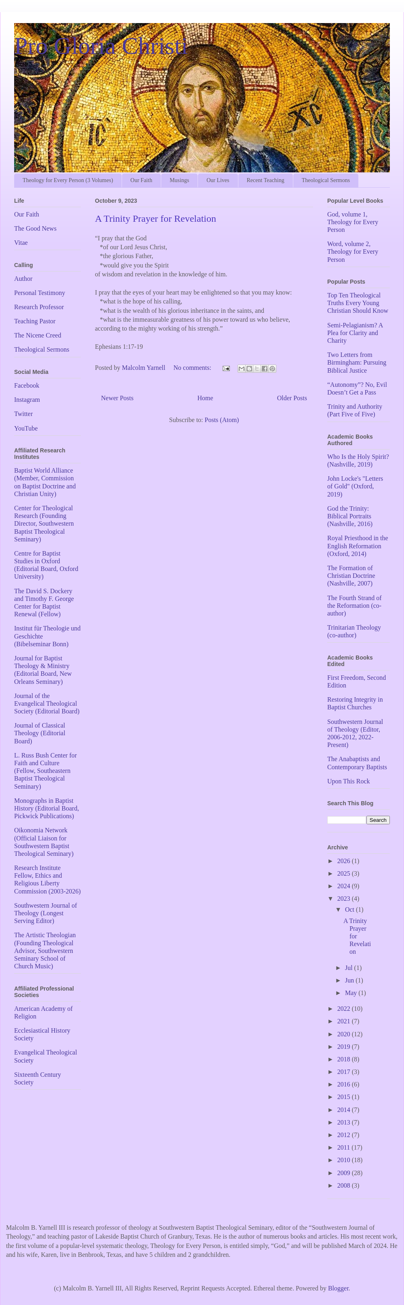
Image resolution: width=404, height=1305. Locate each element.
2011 (344, 1147)
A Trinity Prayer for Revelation (155, 218)
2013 (344, 1122)
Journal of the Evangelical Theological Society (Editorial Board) (47, 703)
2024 (344, 886)
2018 (344, 1059)
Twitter (23, 413)
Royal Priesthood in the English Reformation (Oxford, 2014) (357, 546)
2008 (344, 1185)
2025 (344, 873)
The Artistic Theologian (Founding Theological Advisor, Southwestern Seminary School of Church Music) (45, 951)
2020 (344, 1034)
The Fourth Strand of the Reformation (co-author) (354, 605)
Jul (349, 967)
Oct (350, 909)
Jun (350, 980)
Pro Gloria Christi (101, 45)
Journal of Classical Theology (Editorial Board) (39, 733)
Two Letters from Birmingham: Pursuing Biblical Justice (356, 362)
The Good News (35, 228)
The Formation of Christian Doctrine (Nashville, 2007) (351, 575)
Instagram (27, 399)
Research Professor (39, 306)
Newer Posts (117, 398)
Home (205, 398)
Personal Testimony (39, 292)
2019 (344, 1046)
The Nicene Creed (37, 335)
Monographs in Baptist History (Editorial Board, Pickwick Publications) (46, 808)
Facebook (26, 385)
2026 (344, 860)
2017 (344, 1071)
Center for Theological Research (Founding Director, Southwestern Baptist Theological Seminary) (44, 524)
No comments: (193, 367)
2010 (344, 1159)
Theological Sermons (326, 180)
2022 (344, 1008)
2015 (344, 1096)
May (351, 992)
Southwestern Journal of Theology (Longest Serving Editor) (45, 913)
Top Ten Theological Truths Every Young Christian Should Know (357, 303)
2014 (344, 1109)
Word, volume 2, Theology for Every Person (352, 251)
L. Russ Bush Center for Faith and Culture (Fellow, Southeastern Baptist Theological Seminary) (45, 771)
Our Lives (217, 180)
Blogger (338, 1288)
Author (23, 278)
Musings (179, 180)
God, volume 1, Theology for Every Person (352, 222)
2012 (344, 1134)
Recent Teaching (265, 180)
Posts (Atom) (222, 419)
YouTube (26, 428)
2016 (344, 1084)
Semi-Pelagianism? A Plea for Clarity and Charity (355, 333)
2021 (344, 1021)
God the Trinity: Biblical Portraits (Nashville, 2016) (349, 516)
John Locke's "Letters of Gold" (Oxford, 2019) (355, 486)
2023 (344, 898)
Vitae (21, 242)
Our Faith (141, 180)
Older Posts (292, 398)
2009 (344, 1172)
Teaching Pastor (34, 321)
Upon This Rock (348, 781)
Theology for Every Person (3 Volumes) (68, 180)
